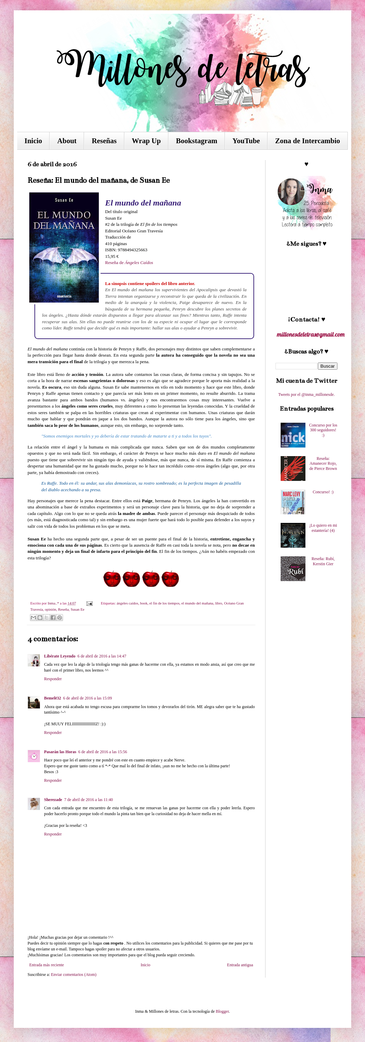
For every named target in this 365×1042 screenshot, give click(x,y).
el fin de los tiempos (164, 603)
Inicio (33, 141)
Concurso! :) (323, 492)
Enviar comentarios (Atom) (73, 974)
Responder (53, 678)
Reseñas (104, 141)
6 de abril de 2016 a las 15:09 (87, 698)
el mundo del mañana (197, 603)
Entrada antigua (240, 964)
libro (218, 603)
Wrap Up (146, 141)
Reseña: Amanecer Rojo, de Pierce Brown (323, 463)
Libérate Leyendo (59, 656)
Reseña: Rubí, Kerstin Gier (323, 561)
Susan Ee (77, 609)
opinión (50, 609)
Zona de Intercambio (307, 141)
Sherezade (53, 799)
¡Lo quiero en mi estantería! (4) (323, 528)
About (66, 141)
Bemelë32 (52, 698)
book (144, 603)
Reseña (63, 609)
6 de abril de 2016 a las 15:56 (102, 751)
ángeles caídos (127, 603)
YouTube (246, 141)
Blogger (222, 1011)
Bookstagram (196, 141)
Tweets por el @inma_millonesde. (306, 394)
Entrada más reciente (46, 964)
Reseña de (129, 262)
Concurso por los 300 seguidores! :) (323, 430)
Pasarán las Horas (60, 751)
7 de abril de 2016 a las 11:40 (88, 799)
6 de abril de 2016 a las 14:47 (101, 656)
